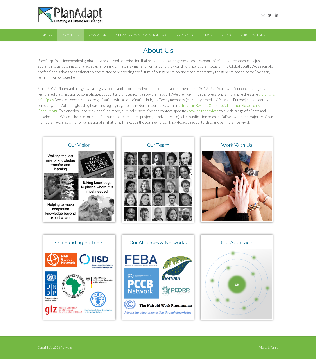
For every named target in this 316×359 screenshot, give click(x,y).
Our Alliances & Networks (158, 242)
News (207, 35)
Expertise (97, 35)
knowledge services (203, 111)
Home (48, 35)
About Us (70, 35)
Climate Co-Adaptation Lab (141, 35)
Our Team (158, 145)
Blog (226, 35)
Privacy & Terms (268, 347)
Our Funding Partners (79, 242)
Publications (253, 35)
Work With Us (236, 145)
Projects (184, 35)
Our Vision (79, 145)
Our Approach (236, 242)
